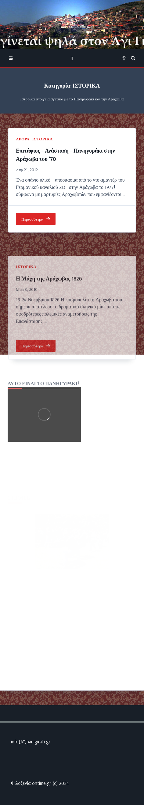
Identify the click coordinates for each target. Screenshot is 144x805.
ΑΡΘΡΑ (23, 138)
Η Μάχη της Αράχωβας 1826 (49, 315)
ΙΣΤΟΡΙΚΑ (42, 138)
